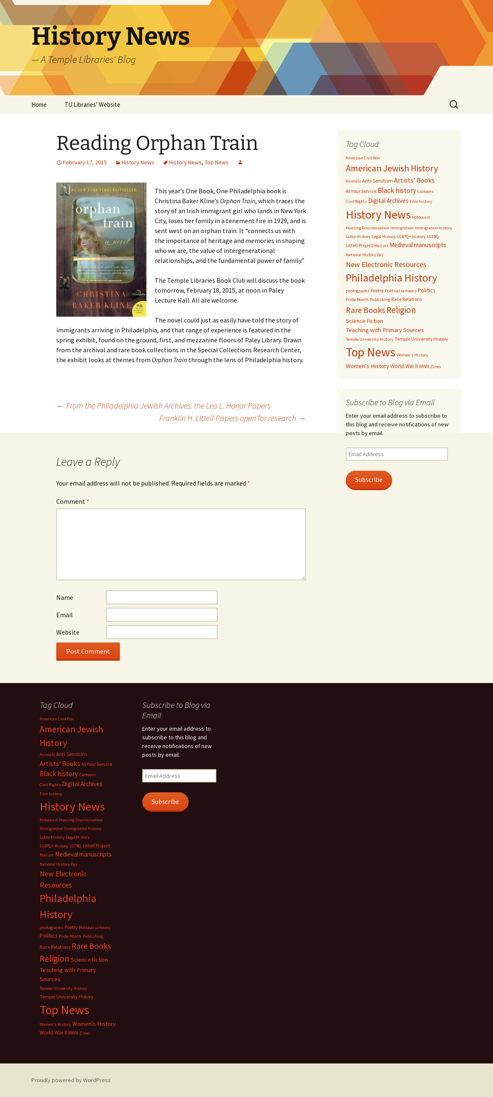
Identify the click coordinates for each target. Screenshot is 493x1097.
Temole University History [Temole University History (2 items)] (369, 339)
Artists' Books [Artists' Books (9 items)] (414, 180)
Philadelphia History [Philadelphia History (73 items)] (391, 277)
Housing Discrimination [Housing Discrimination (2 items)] (367, 228)
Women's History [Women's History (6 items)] (367, 366)
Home (39, 104)
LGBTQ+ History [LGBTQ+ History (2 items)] (411, 236)
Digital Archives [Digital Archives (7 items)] (388, 200)
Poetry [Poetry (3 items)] (377, 290)
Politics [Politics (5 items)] (427, 290)
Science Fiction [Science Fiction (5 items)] (364, 321)
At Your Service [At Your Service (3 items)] (361, 191)
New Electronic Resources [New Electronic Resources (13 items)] (386, 264)
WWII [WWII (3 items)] (424, 366)
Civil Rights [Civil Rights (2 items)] (356, 201)
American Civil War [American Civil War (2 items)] (363, 158)
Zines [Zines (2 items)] (435, 366)
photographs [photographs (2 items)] (357, 290)
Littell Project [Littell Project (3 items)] (359, 245)
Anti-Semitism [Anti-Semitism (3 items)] (377, 181)
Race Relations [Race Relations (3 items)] (406, 299)
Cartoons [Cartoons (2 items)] (425, 191)
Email (64, 615)
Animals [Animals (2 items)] (353, 181)
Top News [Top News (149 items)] (370, 352)
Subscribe (369, 480)
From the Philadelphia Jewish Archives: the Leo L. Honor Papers (163, 405)
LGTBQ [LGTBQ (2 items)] (433, 236)
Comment (72, 501)
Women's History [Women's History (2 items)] (412, 355)
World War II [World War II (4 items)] (404, 366)
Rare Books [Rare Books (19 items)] (365, 310)
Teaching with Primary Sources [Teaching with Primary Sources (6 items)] (385, 330)
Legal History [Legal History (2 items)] (384, 236)
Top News (217, 162)
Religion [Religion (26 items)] (401, 309)
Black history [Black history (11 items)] (397, 190)
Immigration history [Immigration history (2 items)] (433, 228)
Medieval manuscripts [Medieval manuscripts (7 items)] (418, 245)
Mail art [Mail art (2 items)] (381, 245)
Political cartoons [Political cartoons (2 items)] (400, 290)
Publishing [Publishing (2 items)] (380, 299)
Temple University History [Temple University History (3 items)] (421, 339)
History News (138, 162)
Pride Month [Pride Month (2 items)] (357, 299)
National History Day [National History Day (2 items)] (364, 254)
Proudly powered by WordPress (71, 1080)
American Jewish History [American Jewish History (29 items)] (392, 168)
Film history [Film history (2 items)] (421, 201)
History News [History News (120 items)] (378, 214)
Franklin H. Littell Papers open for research (232, 418)
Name (64, 597)
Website (67, 632)
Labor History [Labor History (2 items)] (358, 236)
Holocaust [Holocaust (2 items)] (421, 217)
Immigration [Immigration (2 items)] (402, 228)
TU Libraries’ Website (92, 104)
